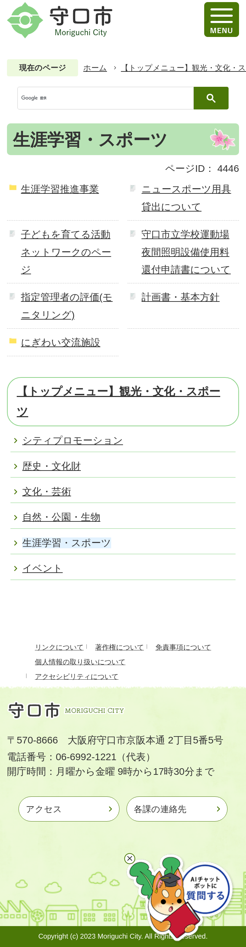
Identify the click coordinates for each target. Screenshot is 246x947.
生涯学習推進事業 (60, 189)
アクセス (44, 809)
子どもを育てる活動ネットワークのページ (66, 252)
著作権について (119, 647)
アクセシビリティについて (76, 676)
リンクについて (59, 647)
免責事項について (183, 647)
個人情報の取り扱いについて (80, 662)
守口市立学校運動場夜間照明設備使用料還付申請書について (186, 252)
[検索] (107, 98)
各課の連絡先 (160, 809)
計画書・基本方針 (180, 297)
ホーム (95, 67)
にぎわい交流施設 (60, 342)
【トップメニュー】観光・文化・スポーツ (118, 401)
